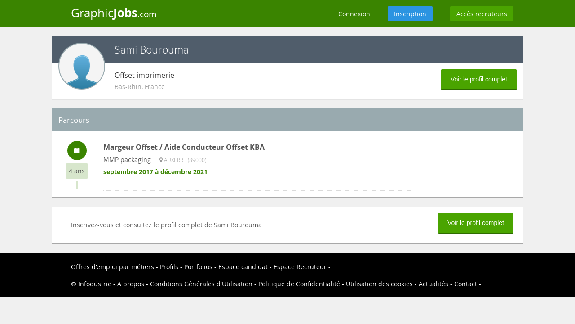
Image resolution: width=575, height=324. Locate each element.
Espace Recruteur (300, 266)
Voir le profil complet (479, 79)
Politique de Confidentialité (299, 283)
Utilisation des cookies (379, 283)
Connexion (354, 13)
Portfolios (198, 266)
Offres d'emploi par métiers (112, 266)
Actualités (433, 283)
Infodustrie (94, 283)
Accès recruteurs (481, 13)
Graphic (114, 12)
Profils (169, 266)
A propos (130, 283)
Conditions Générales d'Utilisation (201, 283)
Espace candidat (243, 266)
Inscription (410, 13)
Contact (465, 283)
